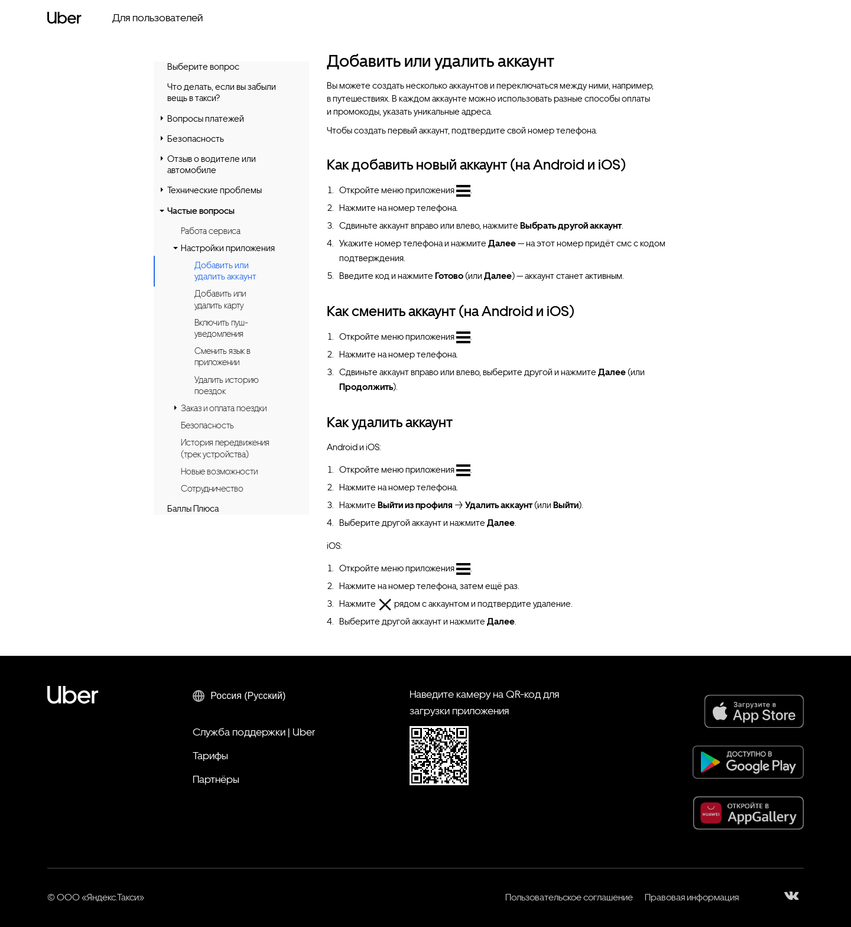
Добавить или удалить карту (220, 299)
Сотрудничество (212, 488)
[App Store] (754, 711)
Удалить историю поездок (226, 385)
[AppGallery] (748, 813)
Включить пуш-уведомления (221, 328)
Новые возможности (219, 471)
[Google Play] (748, 762)
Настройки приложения (228, 248)
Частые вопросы (201, 211)
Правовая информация (692, 897)
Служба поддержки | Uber (254, 732)
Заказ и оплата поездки (224, 408)
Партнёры (216, 779)
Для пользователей (157, 17)
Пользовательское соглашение (569, 897)
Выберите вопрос (203, 66)
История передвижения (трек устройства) (225, 448)
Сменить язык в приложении (222, 356)
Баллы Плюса (193, 508)
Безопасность (195, 139)
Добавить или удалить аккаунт (225, 271)
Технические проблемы (214, 190)
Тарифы (210, 755)
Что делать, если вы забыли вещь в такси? (221, 92)
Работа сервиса (211, 231)
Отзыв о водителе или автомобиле (211, 164)
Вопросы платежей (205, 118)
